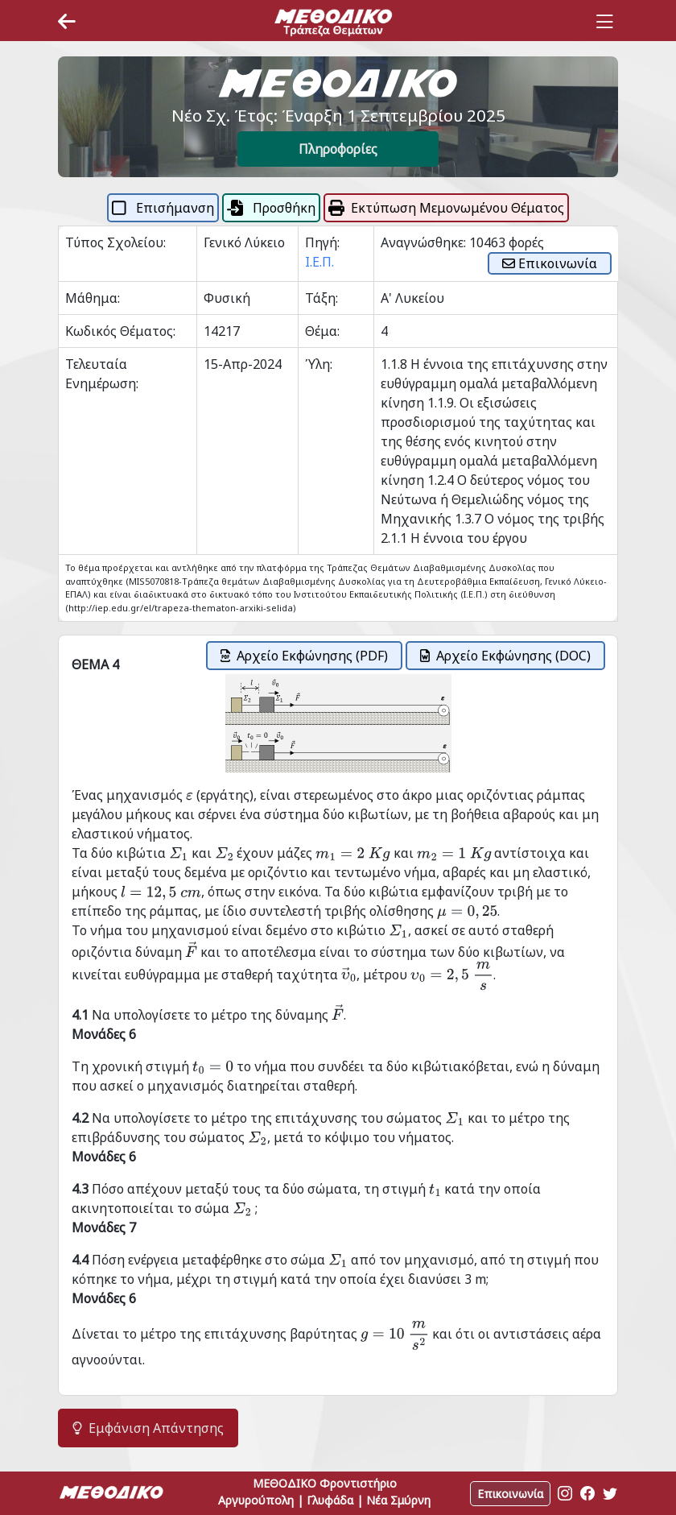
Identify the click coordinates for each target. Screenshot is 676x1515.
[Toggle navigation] (604, 21)
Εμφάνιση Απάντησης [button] (148, 1428)
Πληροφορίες (338, 149)
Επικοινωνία (549, 263)
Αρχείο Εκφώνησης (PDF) (304, 655)
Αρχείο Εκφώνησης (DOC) (505, 655)
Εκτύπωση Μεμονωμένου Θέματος (446, 208)
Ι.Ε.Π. (319, 262)
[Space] (333, 21)
